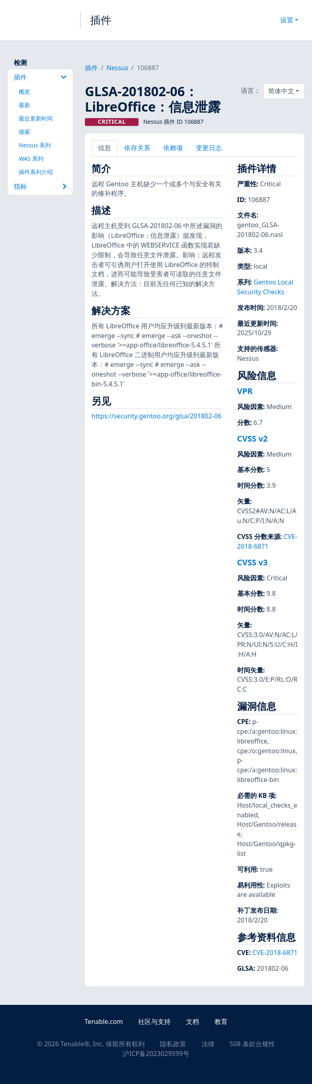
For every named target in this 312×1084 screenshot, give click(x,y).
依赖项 (173, 147)
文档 (192, 1021)
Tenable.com (103, 1021)
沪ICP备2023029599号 (156, 1053)
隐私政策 (173, 1043)
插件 (100, 20)
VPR (245, 391)
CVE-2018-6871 (267, 541)
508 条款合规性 (252, 1043)
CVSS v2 (252, 438)
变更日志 (209, 147)
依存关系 (137, 147)
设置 (286, 19)
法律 (208, 1043)
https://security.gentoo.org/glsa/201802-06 (156, 416)
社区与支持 (154, 1021)
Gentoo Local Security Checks (265, 287)
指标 (40, 186)
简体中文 (281, 90)
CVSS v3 (252, 562)
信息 (104, 147)
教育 (221, 1021)
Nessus (117, 67)
